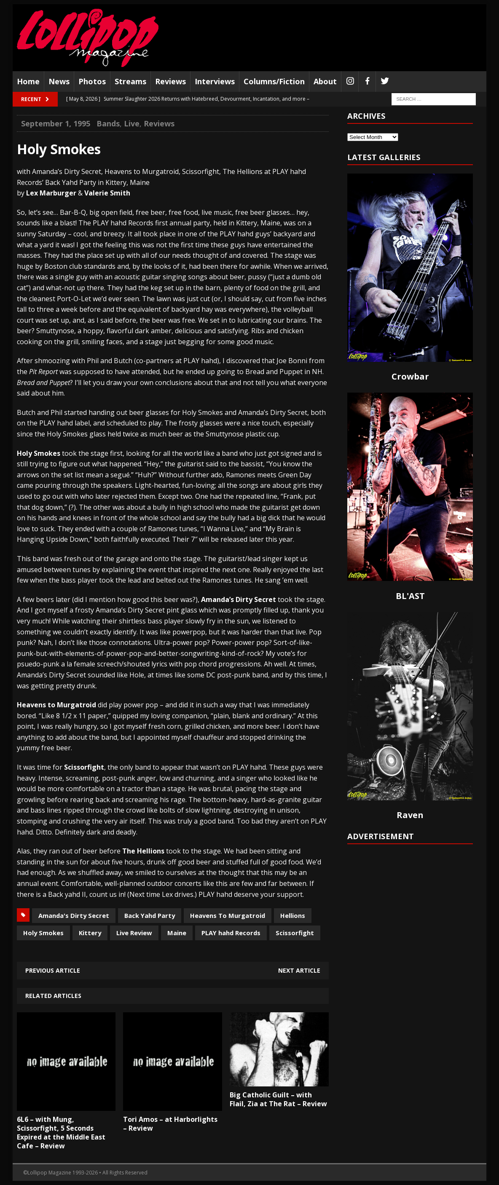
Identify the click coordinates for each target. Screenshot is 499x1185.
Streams (130, 81)
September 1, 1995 (55, 123)
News (59, 81)
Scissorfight (295, 932)
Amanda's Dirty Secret (73, 915)
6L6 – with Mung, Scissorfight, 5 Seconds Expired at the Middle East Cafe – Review (61, 1132)
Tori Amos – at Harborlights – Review (170, 1124)
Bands (108, 123)
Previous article (52, 970)
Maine (176, 932)
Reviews (170, 81)
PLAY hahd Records (230, 932)
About (325, 81)
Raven (410, 815)
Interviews (215, 81)
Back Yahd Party (149, 915)
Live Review (134, 932)
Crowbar (410, 376)
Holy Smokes (43, 932)
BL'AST (410, 596)
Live (132, 123)
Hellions (292, 915)
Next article (299, 970)
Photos (92, 81)
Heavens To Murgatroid (227, 915)
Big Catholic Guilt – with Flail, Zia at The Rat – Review (278, 1099)
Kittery (90, 932)
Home (28, 81)
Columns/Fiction (274, 81)
